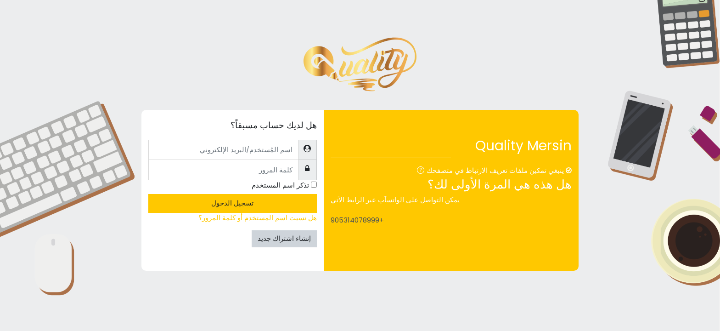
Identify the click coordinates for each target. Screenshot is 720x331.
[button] (419, 171)
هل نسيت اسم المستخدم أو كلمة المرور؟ (257, 218)
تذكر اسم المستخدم (280, 185)
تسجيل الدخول (232, 203)
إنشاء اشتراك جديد (284, 238)
